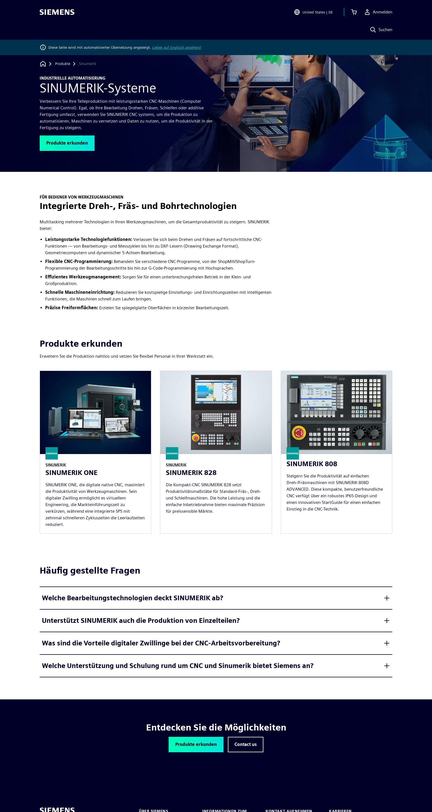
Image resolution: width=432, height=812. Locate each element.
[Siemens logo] (57, 12)
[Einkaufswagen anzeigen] (354, 12)
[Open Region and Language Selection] (313, 12)
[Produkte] (62, 64)
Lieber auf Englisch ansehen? (176, 47)
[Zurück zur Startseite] (43, 63)
